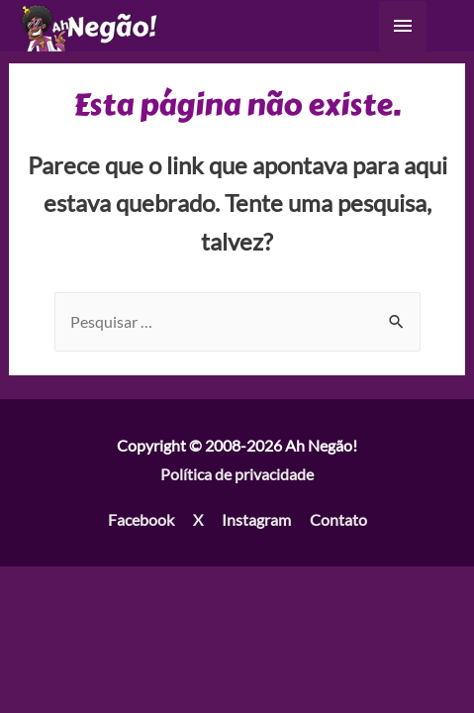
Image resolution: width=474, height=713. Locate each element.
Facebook (141, 519)
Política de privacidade (237, 473)
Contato (338, 519)
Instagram (256, 519)
